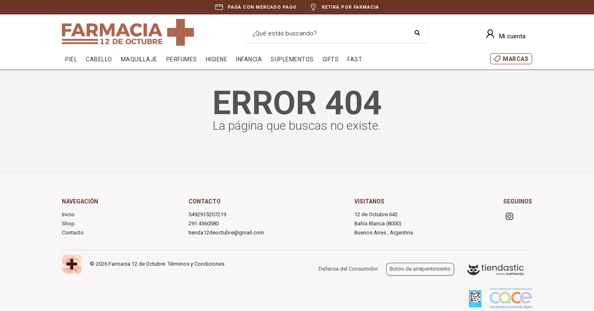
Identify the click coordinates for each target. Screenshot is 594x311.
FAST (354, 59)
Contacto (73, 232)
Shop (68, 223)
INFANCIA (249, 59)
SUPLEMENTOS (292, 59)
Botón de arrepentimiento (420, 269)
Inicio (68, 214)
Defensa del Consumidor (348, 269)
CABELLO (99, 59)
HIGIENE (217, 59)
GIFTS (331, 59)
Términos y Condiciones (195, 264)
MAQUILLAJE (139, 59)
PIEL (71, 59)
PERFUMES (181, 59)
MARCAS (515, 59)
